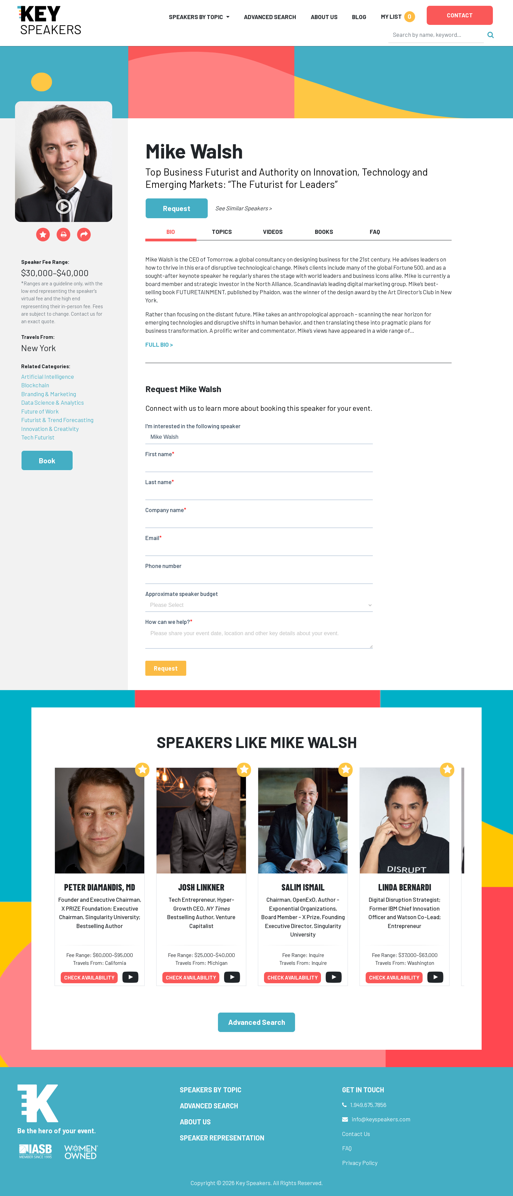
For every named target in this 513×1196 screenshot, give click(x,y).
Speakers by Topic (210, 1090)
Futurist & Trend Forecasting (57, 419)
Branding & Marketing (48, 393)
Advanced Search (270, 16)
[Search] (436, 34)
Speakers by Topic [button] (196, 16)
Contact (460, 15)
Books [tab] (324, 231)
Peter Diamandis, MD (99, 887)
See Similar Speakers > (243, 208)
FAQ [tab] (375, 231)
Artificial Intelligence (47, 376)
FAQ (347, 1148)
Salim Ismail (303, 887)
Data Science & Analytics (52, 402)
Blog (359, 16)
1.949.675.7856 (368, 1104)
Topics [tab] (222, 231)
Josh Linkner (201, 887)
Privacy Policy (360, 1162)
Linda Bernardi (404, 887)
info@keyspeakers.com (381, 1119)
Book (47, 460)
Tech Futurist (38, 437)
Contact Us (356, 1133)
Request (176, 208)
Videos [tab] (273, 231)
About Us (324, 16)
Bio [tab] (170, 231)
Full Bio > (159, 344)
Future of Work (40, 411)
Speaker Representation (222, 1138)
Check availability (89, 977)
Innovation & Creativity (50, 428)
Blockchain (35, 385)
